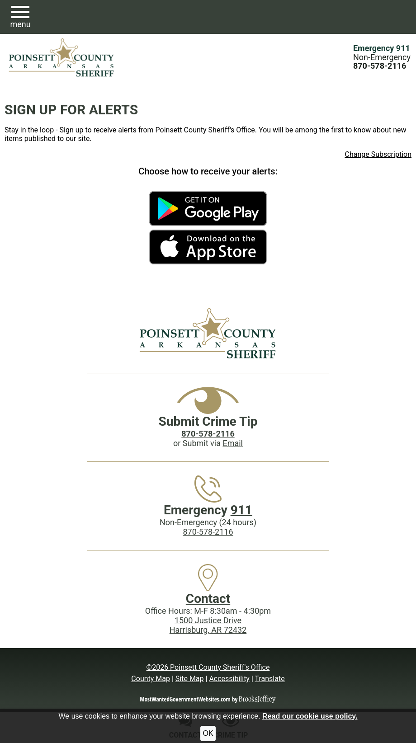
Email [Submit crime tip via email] (232, 443)
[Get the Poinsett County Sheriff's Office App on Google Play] (208, 208)
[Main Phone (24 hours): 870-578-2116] (379, 66)
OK (208, 733)
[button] (20, 17)
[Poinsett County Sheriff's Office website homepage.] (61, 57)
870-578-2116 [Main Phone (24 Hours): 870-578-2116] (208, 531)
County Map (150, 678)
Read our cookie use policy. (309, 716)
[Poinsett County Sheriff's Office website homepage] (208, 333)
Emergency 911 (381, 48)
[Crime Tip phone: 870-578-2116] (207, 433)
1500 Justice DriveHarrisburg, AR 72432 (208, 625)
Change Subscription (378, 154)
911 (241, 510)
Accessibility (229, 678)
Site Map (189, 678)
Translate (269, 678)
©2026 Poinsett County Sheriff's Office (208, 667)
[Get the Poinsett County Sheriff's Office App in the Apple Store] (208, 247)
